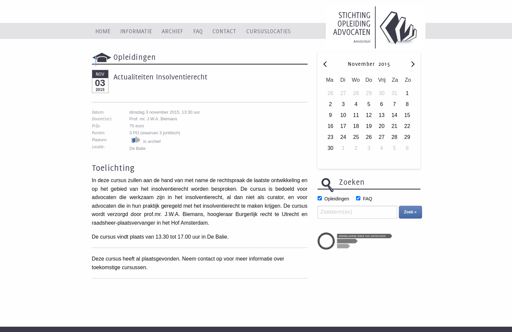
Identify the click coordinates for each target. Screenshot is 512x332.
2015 (384, 63)
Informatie (136, 31)
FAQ (198, 31)
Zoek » (410, 212)
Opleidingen (337, 198)
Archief (172, 31)
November (362, 63)
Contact (224, 31)
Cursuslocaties (268, 31)
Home (102, 31)
